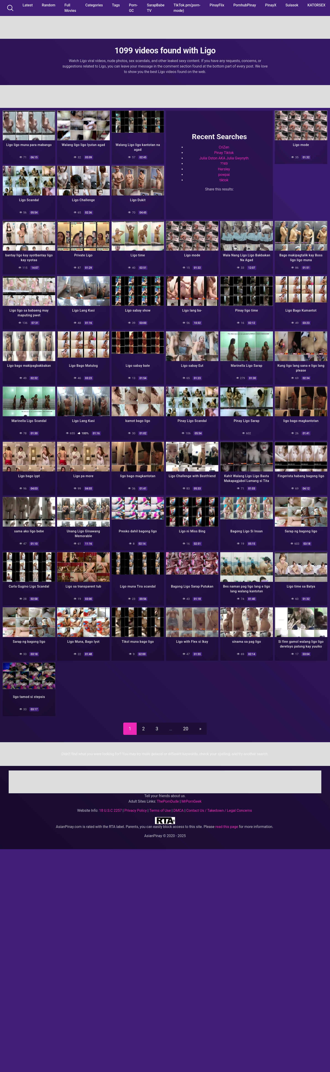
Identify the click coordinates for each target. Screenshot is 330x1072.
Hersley (224, 169)
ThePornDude (168, 801)
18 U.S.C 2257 (110, 810)
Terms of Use (160, 810)
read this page (226, 827)
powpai (224, 174)
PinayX (270, 5)
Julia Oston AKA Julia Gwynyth (224, 158)
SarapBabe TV (156, 8)
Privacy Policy (135, 810)
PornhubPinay (244, 5)
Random (48, 5)
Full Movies (70, 8)
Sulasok (291, 5)
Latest (28, 5)
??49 (224, 163)
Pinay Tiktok (224, 153)
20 (185, 728)
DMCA (178, 810)
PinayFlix (217, 5)
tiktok (224, 180)
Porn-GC (133, 8)
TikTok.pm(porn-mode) (187, 8)
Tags (116, 5)
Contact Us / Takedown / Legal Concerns (219, 810)
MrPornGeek (191, 801)
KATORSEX (316, 5)
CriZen (224, 147)
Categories (94, 5)
